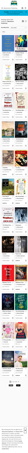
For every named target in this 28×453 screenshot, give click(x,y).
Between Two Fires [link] (7, 282)
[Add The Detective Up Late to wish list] (26, 146)
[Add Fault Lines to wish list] (26, 261)
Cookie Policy (5, 448)
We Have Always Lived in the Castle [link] (20, 81)
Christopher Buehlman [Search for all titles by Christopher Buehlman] (8, 284)
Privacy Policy (19, 431)
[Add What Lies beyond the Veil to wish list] (13, 318)
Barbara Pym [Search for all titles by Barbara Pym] (19, 54)
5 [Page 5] (16, 382)
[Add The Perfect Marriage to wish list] (26, 117)
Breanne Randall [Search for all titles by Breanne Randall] (20, 313)
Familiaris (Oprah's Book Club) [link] (7, 368)
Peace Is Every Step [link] (7, 81)
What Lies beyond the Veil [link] (7, 311)
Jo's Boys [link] (18, 167)
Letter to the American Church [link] (7, 53)
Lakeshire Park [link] (6, 139)
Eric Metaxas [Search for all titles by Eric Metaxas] (6, 54)
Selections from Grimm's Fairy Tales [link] (20, 282)
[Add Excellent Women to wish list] (26, 60)
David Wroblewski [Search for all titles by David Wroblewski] (7, 370)
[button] (23, 21)
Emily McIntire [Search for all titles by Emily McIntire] (7, 255)
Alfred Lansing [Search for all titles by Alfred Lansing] (20, 227)
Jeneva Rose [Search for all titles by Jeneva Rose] (6, 112)
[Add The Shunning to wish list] (26, 376)
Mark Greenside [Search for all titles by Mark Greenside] (20, 198)
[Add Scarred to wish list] (13, 261)
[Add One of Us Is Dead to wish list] (26, 347)
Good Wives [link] (6, 196)
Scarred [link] (4, 254)
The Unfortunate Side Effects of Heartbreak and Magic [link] (20, 311)
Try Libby (6, 12)
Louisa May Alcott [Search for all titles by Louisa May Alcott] (7, 169)
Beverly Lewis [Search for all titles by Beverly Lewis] (20, 370)
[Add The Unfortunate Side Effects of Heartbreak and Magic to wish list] (26, 318)
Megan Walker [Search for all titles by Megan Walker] (7, 141)
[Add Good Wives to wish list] (13, 203)
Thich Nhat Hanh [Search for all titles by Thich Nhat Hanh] (7, 83)
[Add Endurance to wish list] (26, 232)
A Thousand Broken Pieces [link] (7, 340)
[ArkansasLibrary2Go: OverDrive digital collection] (14, 3)
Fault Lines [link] (18, 254)
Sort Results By (5, 27)
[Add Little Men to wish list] (13, 175)
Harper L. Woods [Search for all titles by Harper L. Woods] (7, 313)
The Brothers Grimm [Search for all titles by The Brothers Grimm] (21, 284)
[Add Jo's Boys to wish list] (26, 175)
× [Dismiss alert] (26, 12)
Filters (3, 32)
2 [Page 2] (11, 382)
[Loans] (22, 8)
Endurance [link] (18, 225)
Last (18, 385)
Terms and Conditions (7, 431)
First (11, 385)
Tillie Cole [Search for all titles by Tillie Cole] (6, 341)
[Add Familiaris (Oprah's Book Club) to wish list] (13, 376)
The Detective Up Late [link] (20, 139)
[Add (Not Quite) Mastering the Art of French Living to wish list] (26, 203)
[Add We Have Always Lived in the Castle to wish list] (26, 89)
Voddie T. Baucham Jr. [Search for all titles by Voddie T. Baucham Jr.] (21, 255)
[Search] (2, 8)
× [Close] (25, 430)
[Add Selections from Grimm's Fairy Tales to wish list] (26, 289)
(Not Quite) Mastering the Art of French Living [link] (20, 196)
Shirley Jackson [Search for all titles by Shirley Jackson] (20, 83)
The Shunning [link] (19, 368)
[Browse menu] (25, 8)
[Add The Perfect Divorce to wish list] (13, 117)
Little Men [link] (5, 167)
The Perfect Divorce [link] (7, 110)
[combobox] (11, 8)
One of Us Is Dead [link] (20, 340)
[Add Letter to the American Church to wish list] (13, 60)
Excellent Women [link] (20, 53)
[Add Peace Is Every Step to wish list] (13, 89)
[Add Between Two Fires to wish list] (13, 289)
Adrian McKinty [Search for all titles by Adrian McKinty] (20, 141)
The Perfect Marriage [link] (20, 110)
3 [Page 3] (13, 382)
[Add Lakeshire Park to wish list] (13, 146)
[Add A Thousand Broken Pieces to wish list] (13, 347)
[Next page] (19, 382)
